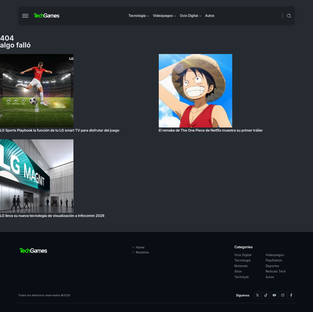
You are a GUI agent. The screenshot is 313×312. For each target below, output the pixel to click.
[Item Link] (156, 137)
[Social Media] (257, 295)
